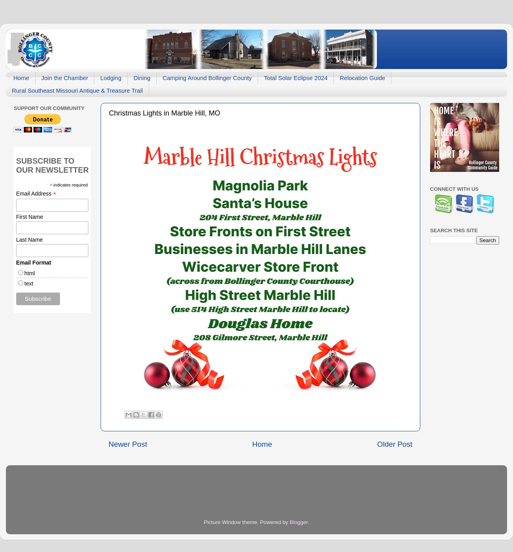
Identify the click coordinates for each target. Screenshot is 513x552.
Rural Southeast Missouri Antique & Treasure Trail (77, 90)
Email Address (36, 194)
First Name (29, 217)
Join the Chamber (64, 78)
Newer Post (128, 444)
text (29, 283)
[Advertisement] (63, 374)
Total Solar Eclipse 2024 (296, 78)
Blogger (299, 522)
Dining (142, 78)
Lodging (110, 78)
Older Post (394, 444)
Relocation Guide (362, 78)
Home (21, 78)
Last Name (29, 240)
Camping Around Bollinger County (207, 78)
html (29, 273)
